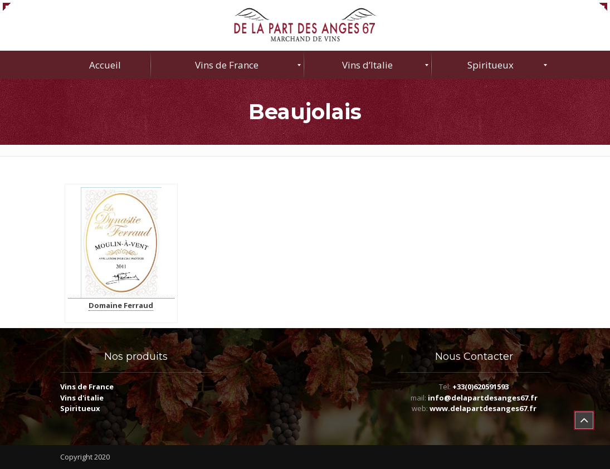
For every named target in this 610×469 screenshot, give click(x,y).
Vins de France (87, 387)
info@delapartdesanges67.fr (483, 398)
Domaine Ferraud (121, 305)
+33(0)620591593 (480, 387)
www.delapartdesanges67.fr (483, 408)
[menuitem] (105, 65)
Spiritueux (80, 408)
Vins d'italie (82, 398)
